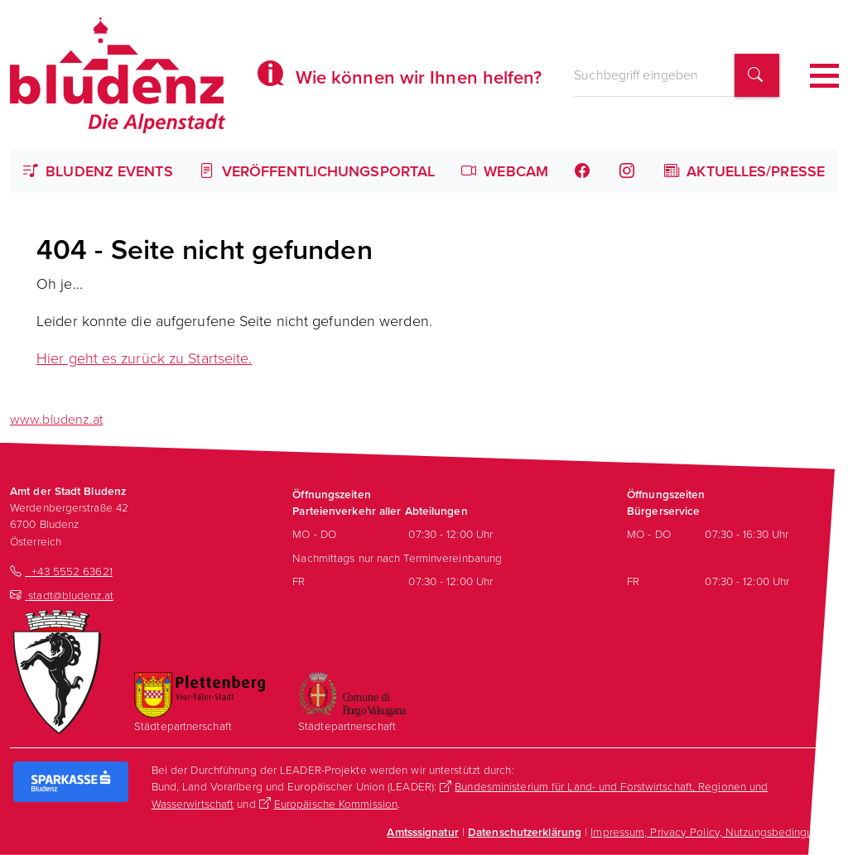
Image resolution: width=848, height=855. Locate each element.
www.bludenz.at (56, 419)
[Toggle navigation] (824, 76)
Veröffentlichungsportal (318, 171)
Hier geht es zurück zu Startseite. (144, 358)
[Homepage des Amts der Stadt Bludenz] (117, 75)
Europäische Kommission (336, 803)
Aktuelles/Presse (744, 171)
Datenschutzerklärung (524, 832)
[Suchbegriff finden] (757, 76)
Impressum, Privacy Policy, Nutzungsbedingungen (714, 832)
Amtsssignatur (422, 832)
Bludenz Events (98, 171)
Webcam (504, 171)
